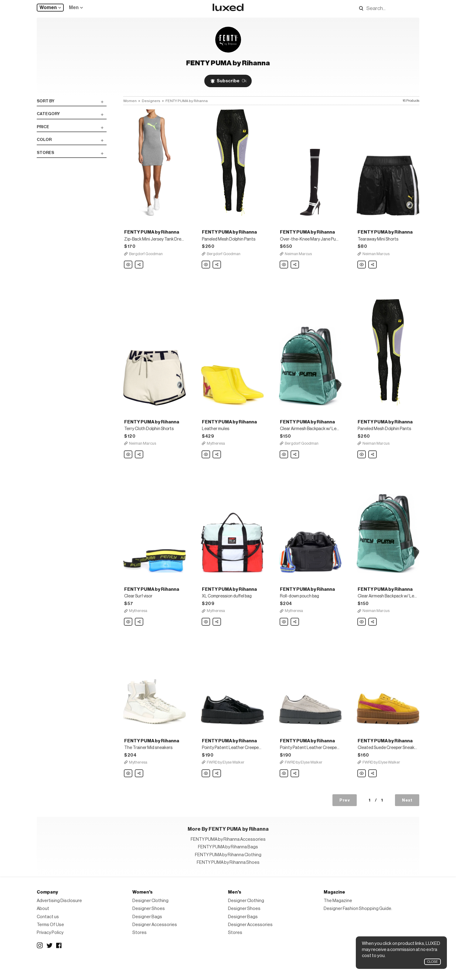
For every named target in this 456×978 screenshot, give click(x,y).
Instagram (40, 961)
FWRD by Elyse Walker (225, 778)
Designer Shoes (148, 924)
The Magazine (338, 916)
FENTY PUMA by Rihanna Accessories (228, 855)
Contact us (48, 932)
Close (432, 961)
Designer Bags (147, 932)
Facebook (59, 961)
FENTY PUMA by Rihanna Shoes (228, 878)
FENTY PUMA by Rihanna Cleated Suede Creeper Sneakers (362, 789)
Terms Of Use (50, 940)
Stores (139, 948)
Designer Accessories (154, 940)
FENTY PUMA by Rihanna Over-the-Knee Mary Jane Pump (284, 269)
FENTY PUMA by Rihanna (186, 101)
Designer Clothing (150, 916)
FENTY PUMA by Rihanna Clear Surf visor (128, 634)
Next (407, 816)
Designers (151, 101)
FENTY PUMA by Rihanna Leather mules (206, 464)
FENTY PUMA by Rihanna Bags (228, 862)
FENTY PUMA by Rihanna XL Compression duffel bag (206, 634)
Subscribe (232, 81)
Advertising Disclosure (59, 916)
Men (74, 7)
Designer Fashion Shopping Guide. (358, 924)
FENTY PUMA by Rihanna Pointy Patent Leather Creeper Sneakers (206, 789)
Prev (344, 816)
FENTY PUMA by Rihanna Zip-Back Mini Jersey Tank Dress (128, 269)
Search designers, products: (359, 8)
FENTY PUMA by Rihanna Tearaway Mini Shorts (362, 269)
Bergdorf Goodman (146, 258)
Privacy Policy (50, 948)
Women (48, 7)
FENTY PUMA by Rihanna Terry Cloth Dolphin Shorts (128, 464)
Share (139, 268)
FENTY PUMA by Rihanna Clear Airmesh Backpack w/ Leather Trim (284, 464)
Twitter (49, 961)
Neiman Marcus (298, 258)
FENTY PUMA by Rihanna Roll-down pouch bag (284, 634)
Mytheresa (216, 453)
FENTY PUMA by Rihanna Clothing (228, 870)
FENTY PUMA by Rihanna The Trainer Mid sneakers (128, 789)
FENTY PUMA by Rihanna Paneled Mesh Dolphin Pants (206, 269)
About (43, 924)
